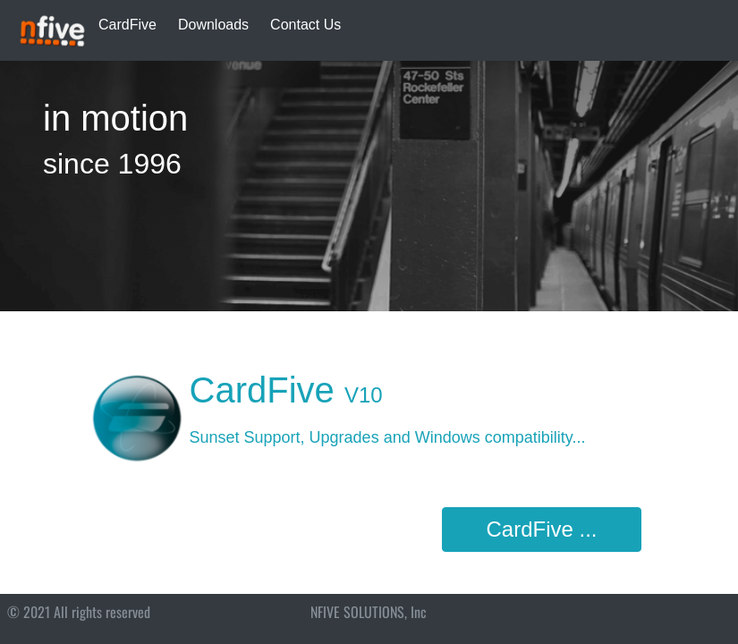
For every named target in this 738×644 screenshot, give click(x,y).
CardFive (127, 24)
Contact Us (305, 24)
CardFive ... (541, 529)
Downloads (213, 24)
